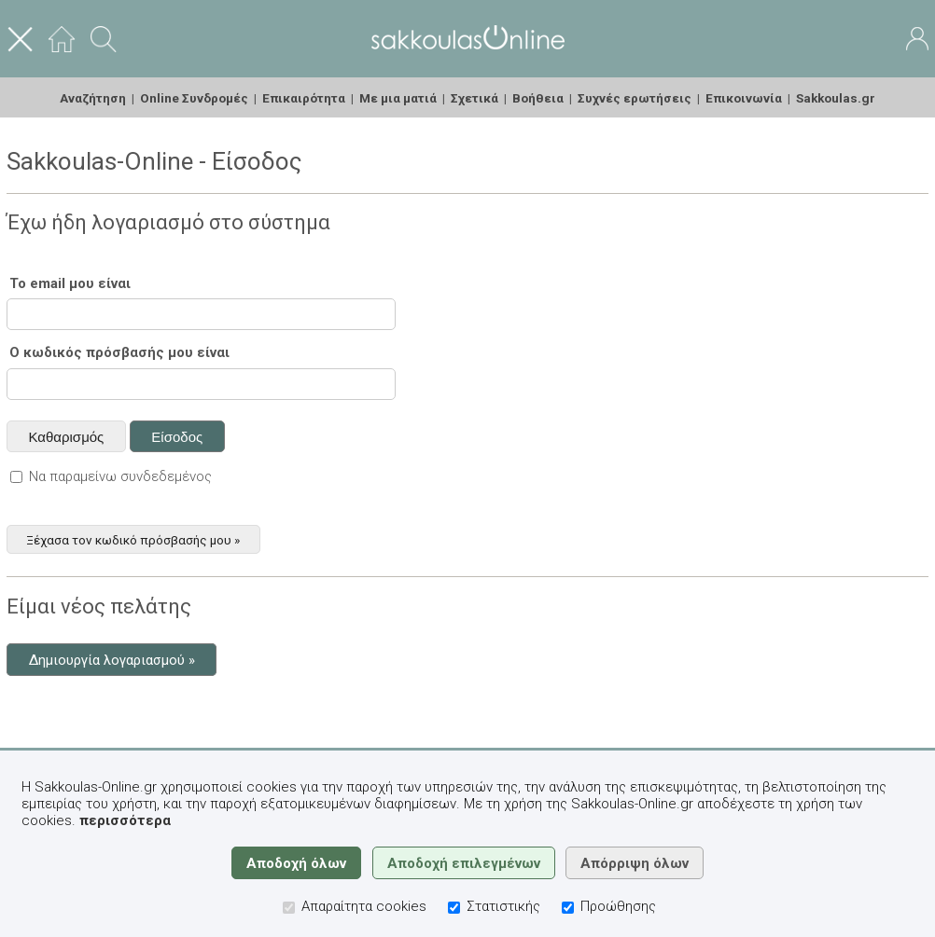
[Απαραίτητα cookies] (289, 908)
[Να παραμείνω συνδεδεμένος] (16, 477)
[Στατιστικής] (454, 908)
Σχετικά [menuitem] (474, 97)
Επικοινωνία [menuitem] (743, 97)
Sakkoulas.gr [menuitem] (835, 97)
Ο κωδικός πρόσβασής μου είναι (119, 352)
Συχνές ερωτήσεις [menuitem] (634, 97)
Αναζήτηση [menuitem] (93, 97)
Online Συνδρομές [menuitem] (194, 97)
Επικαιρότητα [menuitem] (303, 97)
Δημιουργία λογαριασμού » (112, 660)
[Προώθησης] (568, 908)
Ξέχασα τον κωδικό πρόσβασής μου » (133, 538)
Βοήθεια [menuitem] (538, 97)
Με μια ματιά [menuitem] (398, 97)
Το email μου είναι (70, 283)
